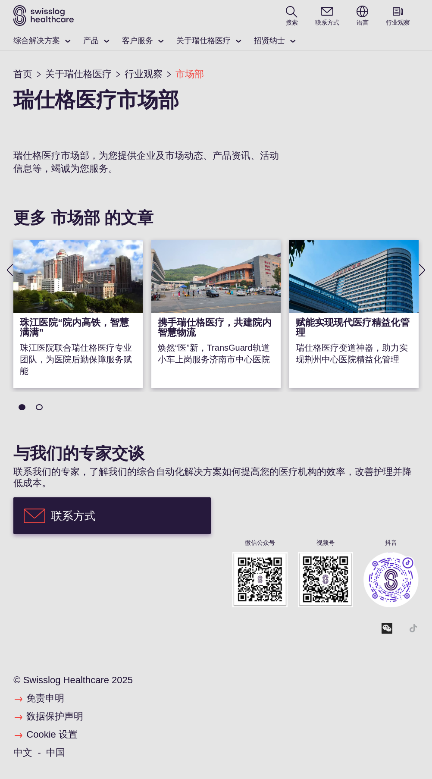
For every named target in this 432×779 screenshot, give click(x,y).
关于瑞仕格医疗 (203, 40)
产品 (91, 40)
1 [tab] (22, 407)
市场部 (189, 74)
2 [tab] (39, 407)
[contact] (327, 15)
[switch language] (362, 15)
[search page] (292, 15)
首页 (22, 74)
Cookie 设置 (52, 734)
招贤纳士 (269, 40)
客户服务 (137, 40)
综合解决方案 (36, 40)
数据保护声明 (54, 716)
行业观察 (144, 74)
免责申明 (45, 698)
